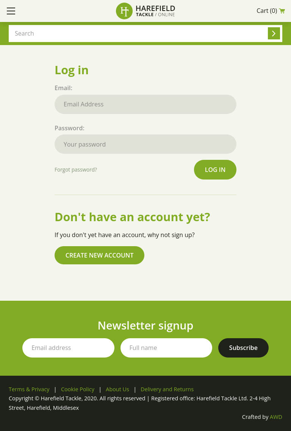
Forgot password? (76, 169)
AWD (276, 416)
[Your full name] (166, 348)
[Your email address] (68, 348)
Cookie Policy (77, 389)
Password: (145, 139)
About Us (117, 389)
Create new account (100, 255)
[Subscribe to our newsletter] (243, 348)
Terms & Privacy (29, 389)
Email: (145, 99)
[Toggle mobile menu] (11, 11)
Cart (271, 11)
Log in (215, 170)
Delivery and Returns (167, 389)
